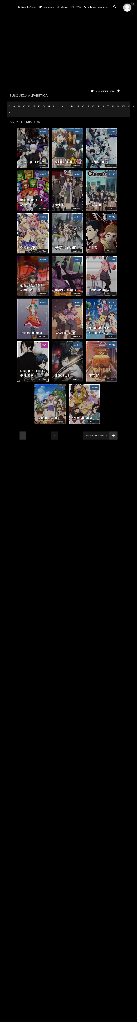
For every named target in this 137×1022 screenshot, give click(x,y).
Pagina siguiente (101, 435)
